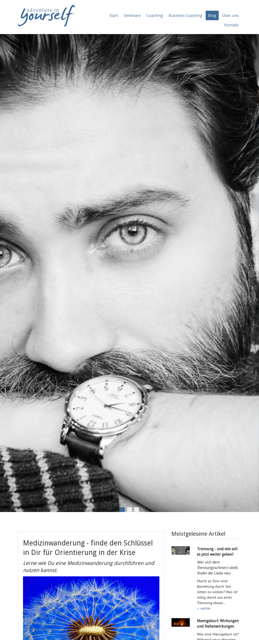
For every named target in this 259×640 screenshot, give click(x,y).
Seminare (132, 15)
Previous (4, 268)
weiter (205, 608)
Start (113, 15)
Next (254, 268)
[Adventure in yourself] (46, 15)
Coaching (154, 15)
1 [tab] (122, 509)
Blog (212, 15)
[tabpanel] (129, 268)
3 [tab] (136, 509)
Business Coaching (185, 15)
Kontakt (231, 25)
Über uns (230, 15)
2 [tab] (129, 509)
